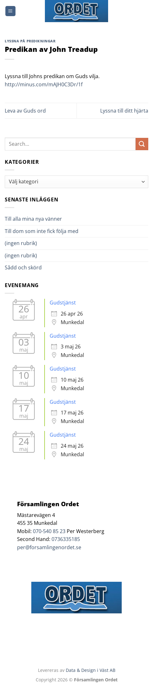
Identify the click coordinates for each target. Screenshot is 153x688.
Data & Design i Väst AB (90, 670)
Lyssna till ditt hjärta (124, 110)
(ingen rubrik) (21, 243)
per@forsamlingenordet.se (49, 547)
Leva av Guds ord (25, 110)
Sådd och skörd (23, 267)
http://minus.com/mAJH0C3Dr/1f (44, 84)
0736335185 (66, 539)
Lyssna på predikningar (30, 41)
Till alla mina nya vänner (39, 218)
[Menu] (10, 11)
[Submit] (142, 144)
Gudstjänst (63, 302)
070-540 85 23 (49, 531)
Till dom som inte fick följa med (41, 231)
